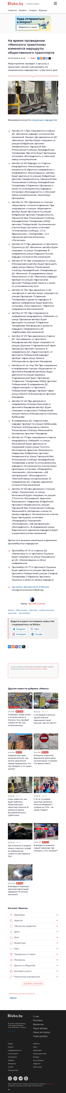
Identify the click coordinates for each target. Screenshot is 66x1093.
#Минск (11, 610)
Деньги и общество (22, 965)
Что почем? (13, 1054)
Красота (16, 920)
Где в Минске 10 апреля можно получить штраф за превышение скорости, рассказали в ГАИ (19, 851)
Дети (15, 931)
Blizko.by (49, 1084)
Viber (34, 629)
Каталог (23, 10)
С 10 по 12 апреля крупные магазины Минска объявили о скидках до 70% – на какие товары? (43, 804)
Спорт (10, 1067)
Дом (14, 937)
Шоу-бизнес (38, 1060)
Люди (10, 1044)
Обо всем (37, 1067)
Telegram (19, 629)
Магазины (17, 960)
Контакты (11, 1031)
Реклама (37, 1020)
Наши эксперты (41, 1032)
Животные (18, 943)
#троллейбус (24, 613)
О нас (36, 1016)
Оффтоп (36, 1064)
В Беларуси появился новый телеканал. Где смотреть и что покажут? (46, 848)
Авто (14, 948)
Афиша (11, 1060)
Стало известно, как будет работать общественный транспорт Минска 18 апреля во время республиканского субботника (18, 807)
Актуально (12, 1057)
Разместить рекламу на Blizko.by (22, 994)
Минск (12, 694)
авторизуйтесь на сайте (37, 669)
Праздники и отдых (22, 954)
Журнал (43, 10)
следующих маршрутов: (44, 120)
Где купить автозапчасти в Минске (30, 587)
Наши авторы (40, 1028)
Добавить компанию (33, 983)
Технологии (13, 1070)
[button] (13, 673)
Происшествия (39, 1054)
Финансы (12, 1064)
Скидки (33, 10)
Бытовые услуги (21, 971)
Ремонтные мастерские (25, 976)
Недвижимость (14, 1050)
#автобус (33, 610)
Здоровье (17, 915)
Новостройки (40, 1036)
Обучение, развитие (23, 926)
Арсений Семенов (36, 603)
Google (36, 634)
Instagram (19, 634)
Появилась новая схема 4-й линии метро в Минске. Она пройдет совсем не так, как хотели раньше (19, 720)
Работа (36, 1044)
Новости (12, 10)
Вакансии (38, 1024)
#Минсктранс (22, 610)
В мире (36, 1057)
